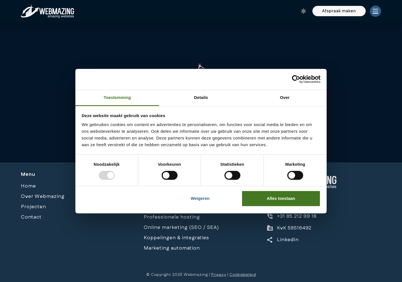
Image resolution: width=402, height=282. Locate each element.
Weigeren (200, 198)
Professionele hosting (172, 217)
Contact (31, 217)
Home (28, 186)
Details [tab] (201, 97)
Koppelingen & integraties (176, 237)
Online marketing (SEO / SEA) (181, 227)
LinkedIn (288, 239)
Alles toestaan (281, 198)
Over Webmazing (42, 196)
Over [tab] (285, 97)
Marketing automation (172, 248)
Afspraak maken (339, 11)
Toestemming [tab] (117, 97)
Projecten (33, 206)
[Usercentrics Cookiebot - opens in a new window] (296, 79)
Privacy (218, 275)
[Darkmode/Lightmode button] (303, 11)
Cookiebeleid (242, 275)
